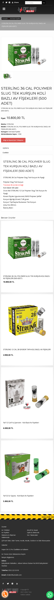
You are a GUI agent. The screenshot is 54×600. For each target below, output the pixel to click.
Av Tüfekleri (6, 530)
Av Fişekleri (5, 533)
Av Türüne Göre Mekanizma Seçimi (13, 554)
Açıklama (6, 148)
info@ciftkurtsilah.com (14, 575)
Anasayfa (5, 18)
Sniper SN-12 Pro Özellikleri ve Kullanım (15, 549)
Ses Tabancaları (32, 535)
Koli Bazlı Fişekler (15, 18)
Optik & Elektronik (33, 533)
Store (15, 2)
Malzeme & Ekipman (9, 535)
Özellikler (6, 153)
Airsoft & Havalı (32, 530)
